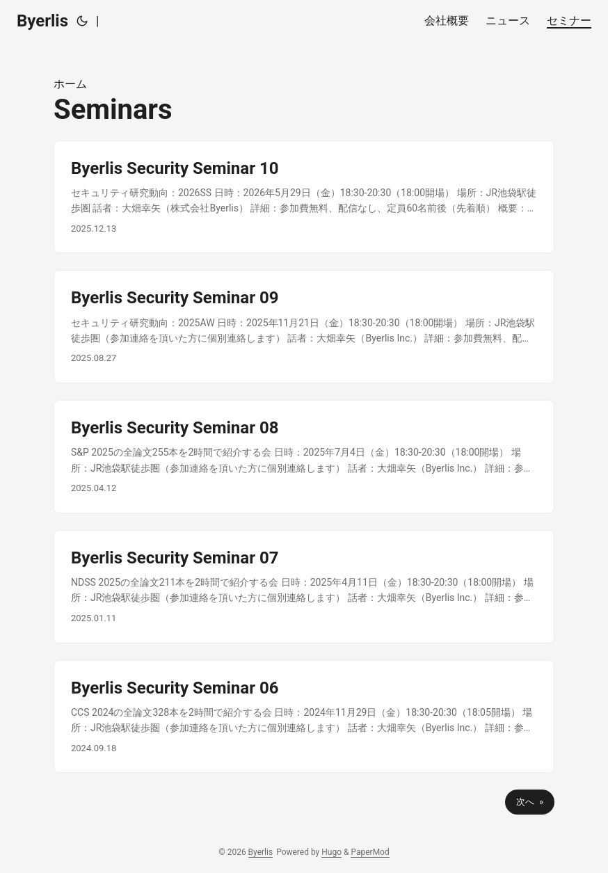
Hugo (331, 852)
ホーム (70, 83)
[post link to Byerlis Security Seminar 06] (304, 717)
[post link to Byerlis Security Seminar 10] (304, 197)
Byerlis (42, 21)
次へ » (529, 801)
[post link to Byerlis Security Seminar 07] (304, 587)
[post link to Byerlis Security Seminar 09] (304, 327)
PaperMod (370, 852)
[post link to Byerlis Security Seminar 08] (304, 457)
